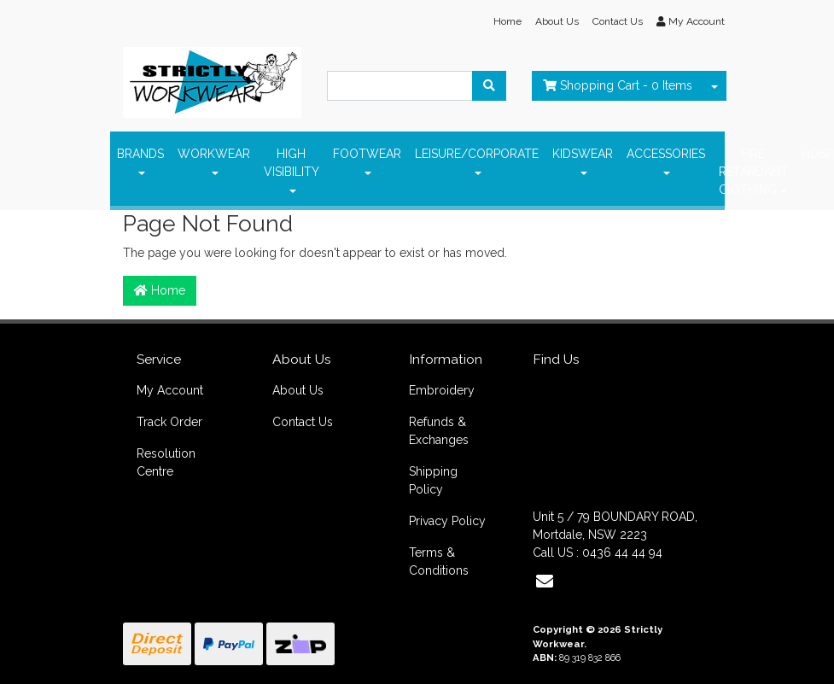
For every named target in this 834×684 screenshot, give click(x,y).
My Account (170, 390)
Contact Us (617, 21)
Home (507, 21)
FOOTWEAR (367, 154)
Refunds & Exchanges (439, 431)
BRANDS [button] (140, 154)
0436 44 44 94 (622, 552)
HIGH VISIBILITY (291, 162)
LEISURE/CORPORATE (477, 154)
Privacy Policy (447, 521)
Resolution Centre (166, 462)
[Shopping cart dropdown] (714, 86)
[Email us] (544, 581)
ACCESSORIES (666, 154)
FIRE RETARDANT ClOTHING (753, 171)
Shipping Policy (433, 480)
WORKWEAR (214, 154)
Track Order (169, 422)
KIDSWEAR (582, 154)
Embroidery (442, 390)
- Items (617, 85)
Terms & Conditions (439, 561)
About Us (557, 21)
